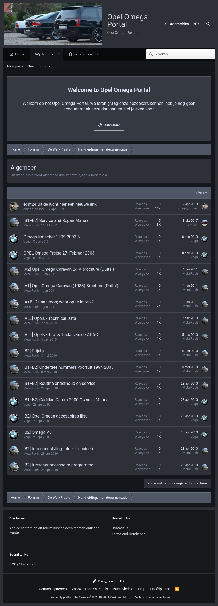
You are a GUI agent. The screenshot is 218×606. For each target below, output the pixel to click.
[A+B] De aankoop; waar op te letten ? (58, 302)
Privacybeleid (123, 589)
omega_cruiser (33, 209)
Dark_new (103, 581)
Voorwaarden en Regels (90, 589)
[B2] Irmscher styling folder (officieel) (58, 449)
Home (21, 55)
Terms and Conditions (129, 534)
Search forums (39, 66)
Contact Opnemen (53, 589)
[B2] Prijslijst (35, 351)
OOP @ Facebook (22, 564)
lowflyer (192, 225)
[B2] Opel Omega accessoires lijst (55, 416)
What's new (84, 55)
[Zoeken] (208, 24)
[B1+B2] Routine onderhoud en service (59, 383)
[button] (60, 54)
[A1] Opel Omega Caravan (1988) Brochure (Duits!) (70, 286)
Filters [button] (199, 193)
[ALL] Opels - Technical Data (49, 318)
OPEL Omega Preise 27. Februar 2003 (58, 253)
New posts (15, 66)
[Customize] (196, 24)
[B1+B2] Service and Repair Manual (56, 220)
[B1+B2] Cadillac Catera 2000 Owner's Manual (66, 400)
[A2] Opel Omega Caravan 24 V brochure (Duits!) (68, 269)
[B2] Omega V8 (37, 432)
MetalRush (31, 225)
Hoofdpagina (160, 589)
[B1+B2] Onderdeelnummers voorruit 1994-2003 (68, 367)
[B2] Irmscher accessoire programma (58, 465)
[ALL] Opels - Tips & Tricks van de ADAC (60, 334)
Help (141, 589)
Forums (49, 55)
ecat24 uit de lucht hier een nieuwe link (60, 204)
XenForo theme (144, 597)
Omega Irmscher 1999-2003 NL (53, 237)
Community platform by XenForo (86, 597)
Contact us (120, 528)
